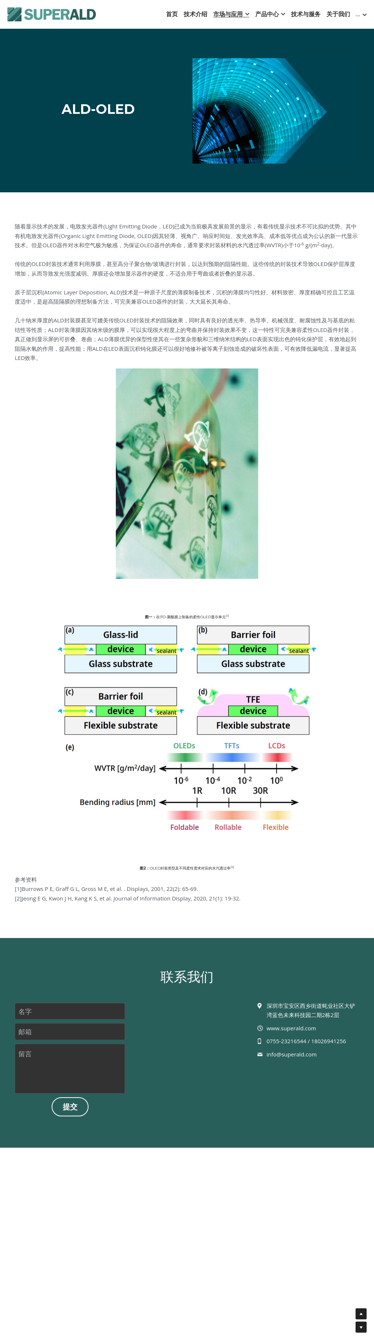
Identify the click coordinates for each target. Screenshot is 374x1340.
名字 (25, 1015)
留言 (25, 1058)
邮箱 (25, 1035)
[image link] (51, 14)
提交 (70, 1111)
